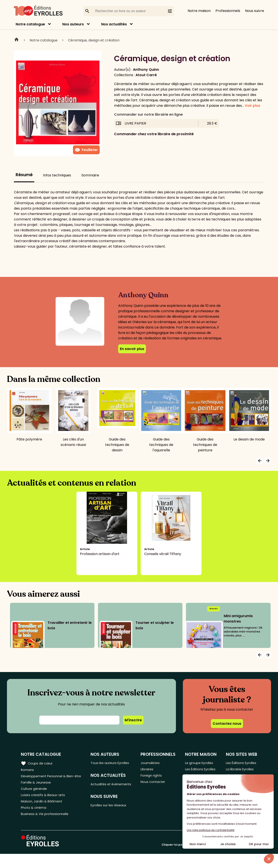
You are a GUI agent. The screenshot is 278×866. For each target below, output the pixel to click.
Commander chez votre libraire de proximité (154, 133)
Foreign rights (154, 777)
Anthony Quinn (146, 69)
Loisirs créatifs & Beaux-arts (44, 804)
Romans (28, 770)
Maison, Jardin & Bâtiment (43, 811)
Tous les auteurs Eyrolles (114, 763)
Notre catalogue (30, 24)
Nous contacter (156, 784)
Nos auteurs (73, 24)
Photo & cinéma (34, 818)
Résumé (24, 175)
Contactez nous (227, 723)
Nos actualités (114, 24)
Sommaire (90, 175)
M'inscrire (133, 720)
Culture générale (35, 797)
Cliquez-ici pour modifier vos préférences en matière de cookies (209, 857)
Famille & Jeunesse (37, 789)
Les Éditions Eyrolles (194, 773)
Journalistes (153, 763)
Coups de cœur (37, 763)
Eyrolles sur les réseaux (112, 812)
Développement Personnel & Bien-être (46, 780)
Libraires (150, 770)
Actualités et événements (104, 788)
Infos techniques (57, 175)
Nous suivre (254, 10)
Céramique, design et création (93, 40)
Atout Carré (146, 74)
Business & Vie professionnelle (46, 825)
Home (16, 40)
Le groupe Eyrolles (200, 763)
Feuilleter (86, 150)
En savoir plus (132, 348)
